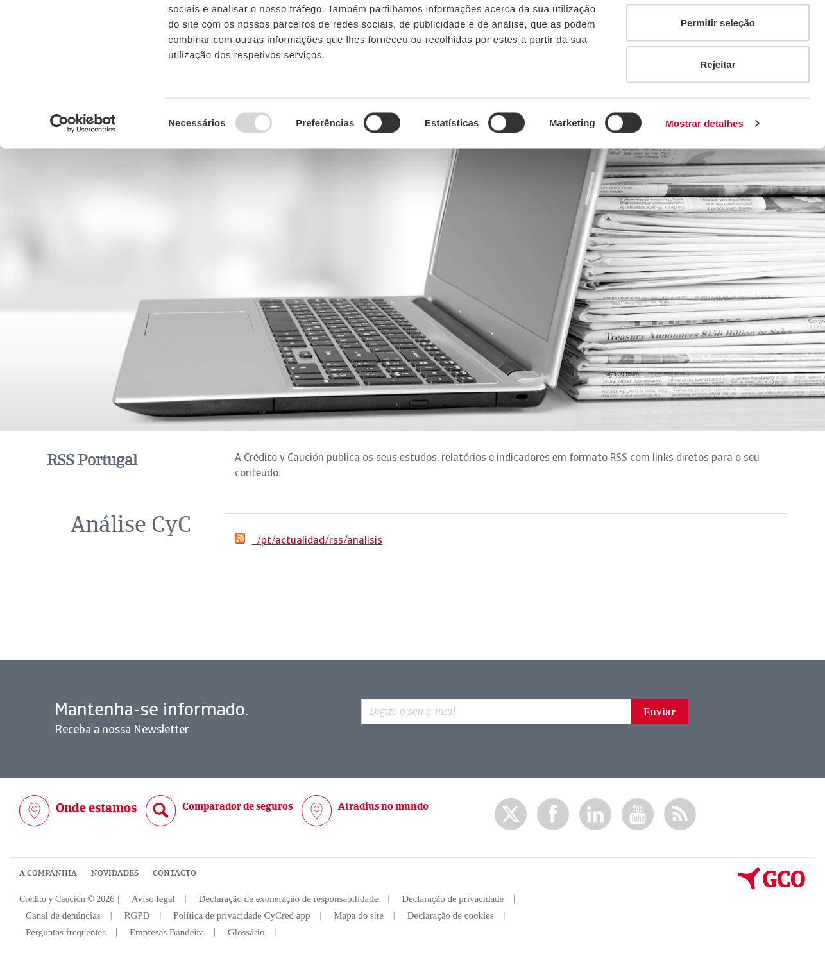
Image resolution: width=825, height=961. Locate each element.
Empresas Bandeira (167, 931)
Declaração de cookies (450, 915)
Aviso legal (153, 898)
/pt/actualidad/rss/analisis (316, 539)
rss (680, 813)
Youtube (638, 813)
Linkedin (595, 813)
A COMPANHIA (48, 872)
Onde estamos (96, 807)
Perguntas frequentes (66, 931)
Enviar (659, 711)
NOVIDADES (115, 872)
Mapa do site (358, 915)
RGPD (136, 915)
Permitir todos (718, 33)
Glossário (246, 931)
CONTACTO (174, 872)
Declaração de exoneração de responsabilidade (288, 898)
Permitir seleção (718, 76)
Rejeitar (717, 117)
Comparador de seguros (237, 805)
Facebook (553, 813)
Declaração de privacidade (453, 898)
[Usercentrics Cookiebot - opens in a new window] (83, 177)
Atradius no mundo (383, 805)
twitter (510, 814)
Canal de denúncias (63, 915)
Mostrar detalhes (704, 176)
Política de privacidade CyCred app (241, 915)
